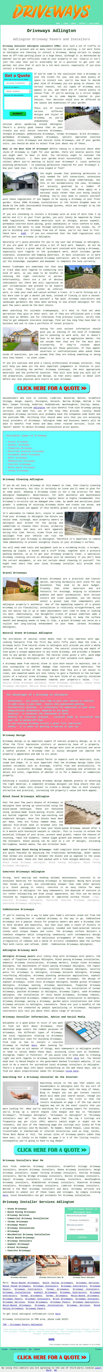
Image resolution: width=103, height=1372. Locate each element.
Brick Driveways (63, 1299)
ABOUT (73, 24)
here (34, 1045)
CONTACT (82, 24)
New (30, 1349)
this (76, 1058)
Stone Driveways (37, 1302)
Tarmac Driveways (57, 1289)
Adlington (39, 408)
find (13, 1166)
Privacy (98, 1349)
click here (72, 1071)
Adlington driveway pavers (19, 956)
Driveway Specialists (86, 1302)
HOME (58, 24)
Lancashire (50, 1004)
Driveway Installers (45, 1286)
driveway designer (56, 784)
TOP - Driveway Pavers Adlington (23, 1324)
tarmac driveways (67, 134)
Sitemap (4, 1349)
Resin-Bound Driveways (25, 1283)
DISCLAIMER (94, 24)
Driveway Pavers (12, 1299)
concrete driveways (50, 130)
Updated (37, 1349)
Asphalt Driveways (45, 1292)
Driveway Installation (17, 1292)
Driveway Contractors (74, 1286)
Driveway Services (87, 1283)
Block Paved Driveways (16, 1286)
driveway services (14, 1004)
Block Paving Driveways (58, 1283)
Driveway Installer (87, 1299)
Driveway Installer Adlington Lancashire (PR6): (32, 46)
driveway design (76, 762)
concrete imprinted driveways (21, 998)
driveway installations (43, 202)
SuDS (23, 233)
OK (55, 1370)
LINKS (65, 24)
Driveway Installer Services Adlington (38, 1202)
